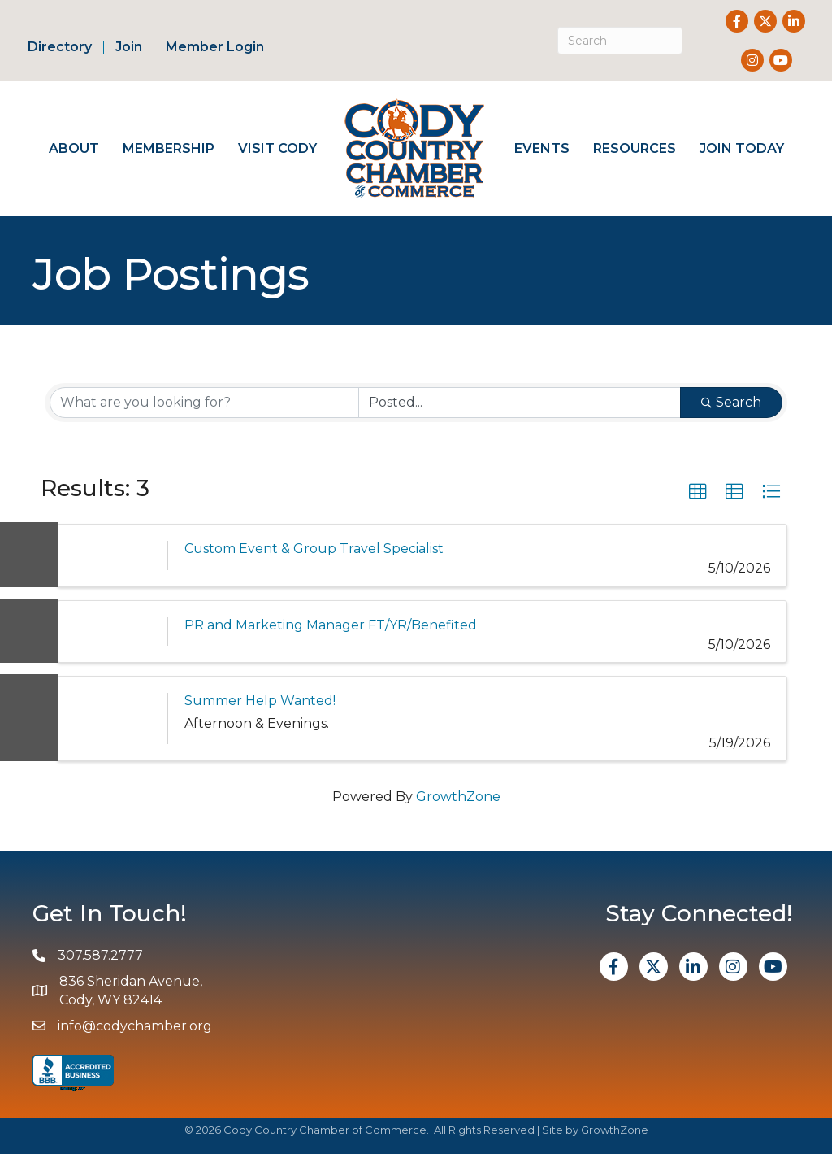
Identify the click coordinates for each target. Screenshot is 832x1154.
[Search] (620, 40)
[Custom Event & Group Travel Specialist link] (112, 555)
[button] (698, 492)
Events (542, 148)
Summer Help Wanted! (260, 700)
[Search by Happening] (519, 402)
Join (128, 47)
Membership (168, 148)
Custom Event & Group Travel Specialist (314, 548)
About (74, 148)
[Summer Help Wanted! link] (112, 718)
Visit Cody (277, 148)
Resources (634, 148)
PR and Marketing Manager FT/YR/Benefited (330, 625)
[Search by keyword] (204, 402)
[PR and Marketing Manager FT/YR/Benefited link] (112, 631)
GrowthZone (458, 796)
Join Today (742, 148)
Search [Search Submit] (731, 402)
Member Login (215, 47)
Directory (60, 47)
